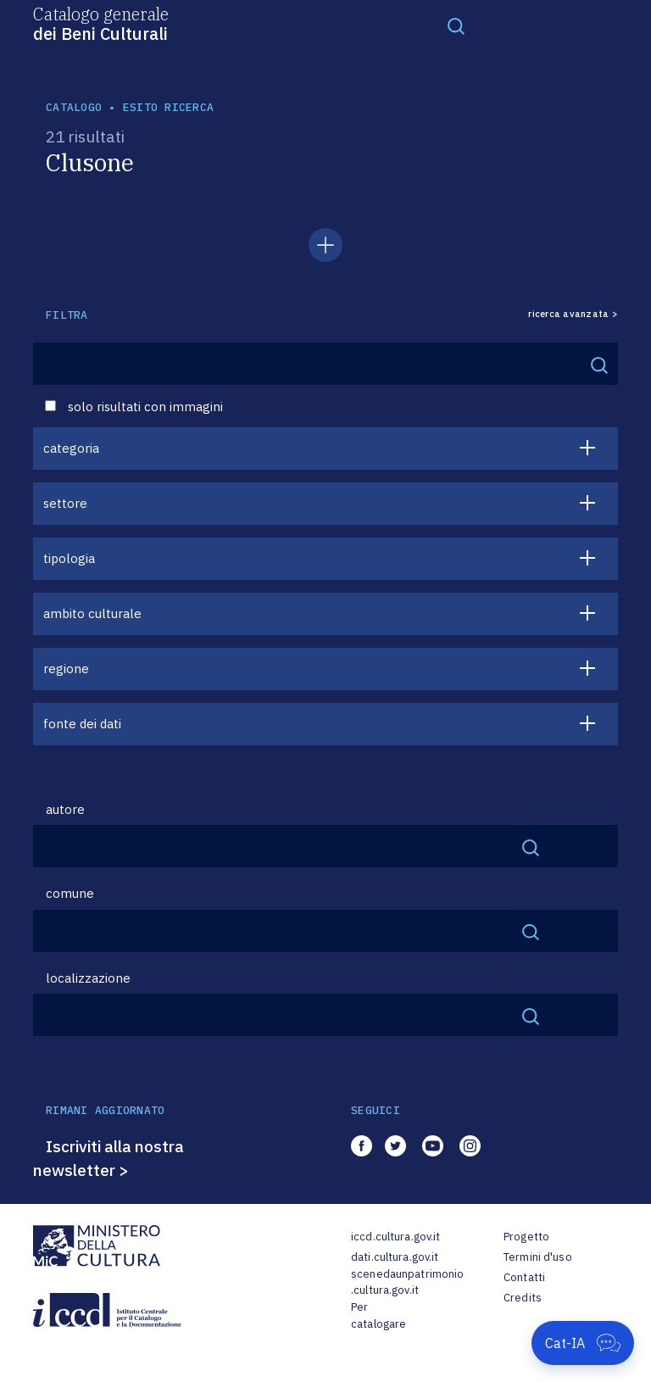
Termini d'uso (538, 1257)
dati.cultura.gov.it (394, 1257)
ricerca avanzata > (573, 314)
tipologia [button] (69, 558)
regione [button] (66, 668)
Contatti (524, 1277)
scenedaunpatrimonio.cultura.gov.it (407, 1282)
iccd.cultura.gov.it (395, 1236)
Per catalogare (378, 1315)
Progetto (526, 1236)
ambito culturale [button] (92, 613)
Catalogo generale (101, 23)
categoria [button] (71, 448)
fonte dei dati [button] (82, 724)
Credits (523, 1297)
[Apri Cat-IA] (582, 1343)
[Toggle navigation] (456, 25)
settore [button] (65, 503)
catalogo (74, 107)
